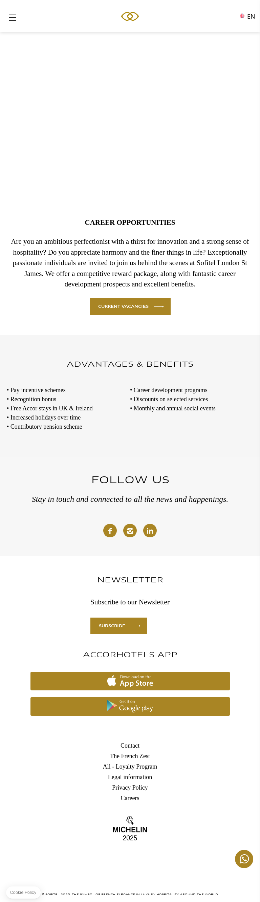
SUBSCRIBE (112, 626)
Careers (130, 798)
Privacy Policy (130, 788)
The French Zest (130, 756)
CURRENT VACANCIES (123, 306)
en (251, 14)
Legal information (130, 777)
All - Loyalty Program (130, 767)
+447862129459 (244, 859)
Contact (130, 746)
